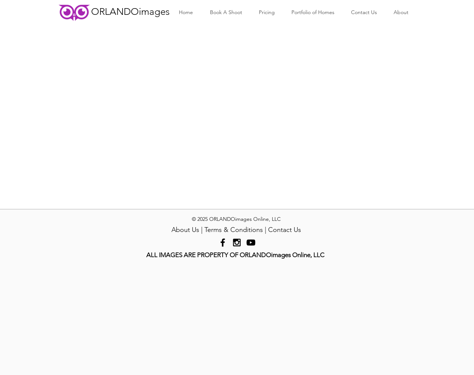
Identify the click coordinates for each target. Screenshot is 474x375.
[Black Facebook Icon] (222, 242)
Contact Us (284, 230)
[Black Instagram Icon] (236, 242)
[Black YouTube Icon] (251, 242)
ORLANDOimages (130, 11)
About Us (185, 230)
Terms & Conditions (233, 230)
